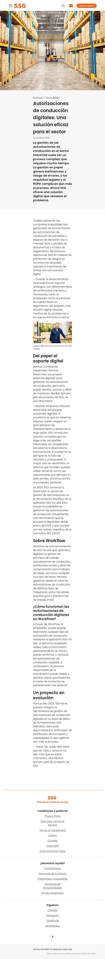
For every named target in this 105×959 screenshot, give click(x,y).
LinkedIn (52, 910)
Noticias (38, 98)
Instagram (52, 915)
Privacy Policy (52, 816)
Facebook (52, 920)
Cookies (53, 841)
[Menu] (10, 6)
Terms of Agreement (52, 830)
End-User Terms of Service (52, 823)
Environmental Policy (52, 851)
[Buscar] (63, 6)
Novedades (53, 98)
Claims (52, 835)
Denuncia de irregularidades (52, 886)
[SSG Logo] (33, 6)
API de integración (52, 893)
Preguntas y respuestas (52, 879)
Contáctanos (52, 868)
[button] (87, 6)
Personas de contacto (53, 873)
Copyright (52, 846)
